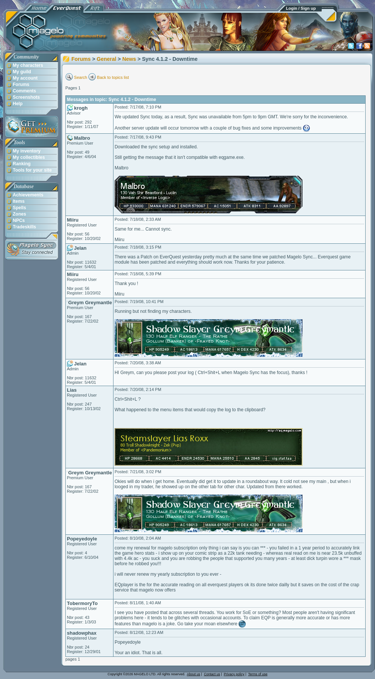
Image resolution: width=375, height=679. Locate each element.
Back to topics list (113, 77)
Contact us (212, 674)
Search (80, 77)
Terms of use (258, 674)
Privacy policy (234, 674)
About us (193, 674)
